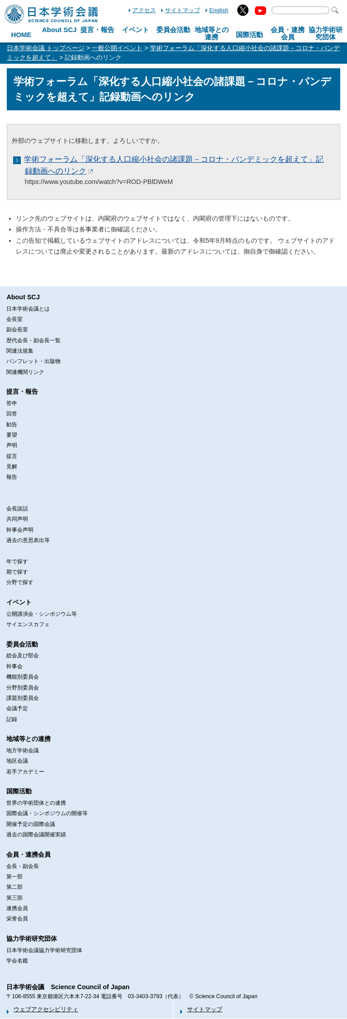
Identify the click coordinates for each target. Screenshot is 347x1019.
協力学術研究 (325, 33)
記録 (11, 719)
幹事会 (14, 666)
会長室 (14, 319)
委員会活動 (173, 29)
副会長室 (17, 329)
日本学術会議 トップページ (45, 48)
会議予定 (17, 708)
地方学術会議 (22, 750)
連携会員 (17, 908)
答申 (11, 403)
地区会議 (17, 761)
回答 (11, 413)
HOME (21, 34)
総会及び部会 (22, 655)
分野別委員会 (22, 687)
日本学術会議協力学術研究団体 (44, 950)
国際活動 (249, 34)
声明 (11, 445)
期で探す (17, 572)
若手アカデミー (25, 772)
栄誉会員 (17, 918)
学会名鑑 (17, 961)
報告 (11, 477)
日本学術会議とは (28, 309)
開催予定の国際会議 (30, 824)
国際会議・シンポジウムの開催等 (47, 813)
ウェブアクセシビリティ (46, 1009)
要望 (11, 435)
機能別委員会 (22, 677)
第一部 (14, 876)
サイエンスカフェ (28, 624)
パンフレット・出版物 (33, 361)
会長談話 (17, 508)
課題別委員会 (22, 698)
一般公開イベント (117, 48)
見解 (11, 466)
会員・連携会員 (28, 854)
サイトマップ (182, 10)
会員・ (288, 33)
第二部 (14, 887)
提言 (11, 456)
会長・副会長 (22, 866)
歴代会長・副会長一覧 (33, 340)
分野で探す (19, 582)
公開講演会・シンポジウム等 (41, 614)
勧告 (11, 424)
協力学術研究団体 (31, 938)
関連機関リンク (25, 372)
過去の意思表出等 (28, 540)
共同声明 (17, 519)
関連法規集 (19, 351)
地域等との (212, 33)
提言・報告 (97, 29)
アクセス (144, 10)
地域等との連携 (28, 738)
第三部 (14, 898)
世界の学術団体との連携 (36, 803)
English (218, 10)
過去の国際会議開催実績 (36, 834)
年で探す (17, 561)
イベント (135, 29)
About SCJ (59, 29)
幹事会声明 (19, 530)
